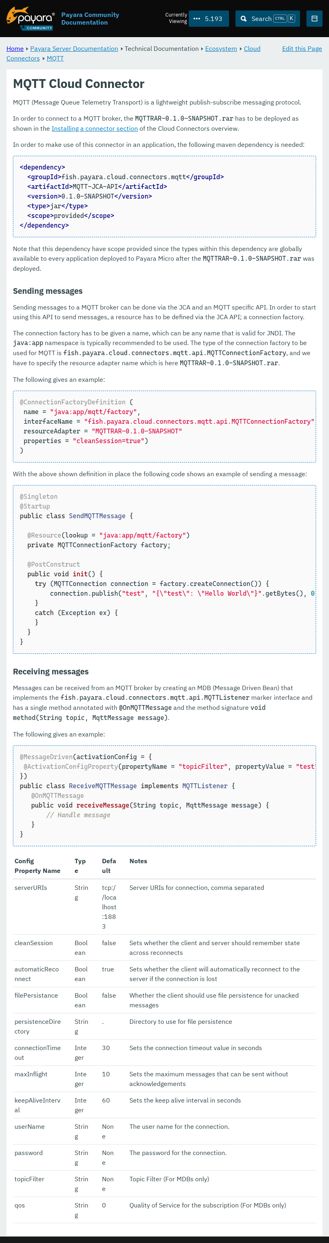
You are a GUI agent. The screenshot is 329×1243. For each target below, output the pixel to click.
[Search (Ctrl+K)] (267, 18)
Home (15, 48)
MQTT (55, 58)
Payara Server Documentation (74, 48)
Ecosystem (221, 48)
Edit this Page (302, 48)
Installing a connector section (95, 129)
